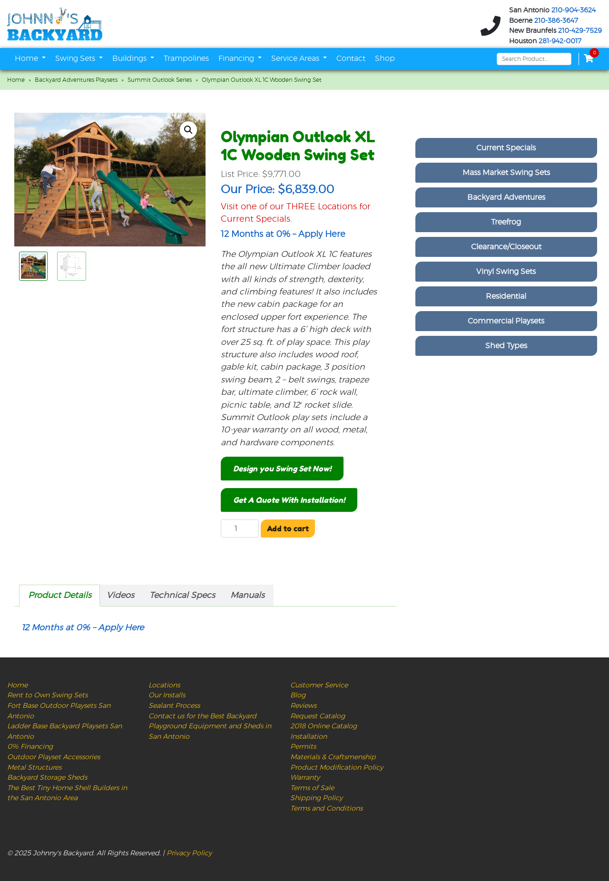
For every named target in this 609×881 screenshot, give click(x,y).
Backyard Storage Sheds (47, 777)
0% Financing (30, 746)
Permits (303, 746)
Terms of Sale (312, 788)
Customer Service (319, 685)
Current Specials (506, 148)
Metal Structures (34, 767)
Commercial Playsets (506, 321)
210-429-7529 (580, 31)
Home (27, 58)
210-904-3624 (573, 10)
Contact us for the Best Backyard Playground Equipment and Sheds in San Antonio (209, 726)
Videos (120, 595)
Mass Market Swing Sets (506, 172)
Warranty (305, 777)
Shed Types (506, 346)
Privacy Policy (189, 853)
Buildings (130, 58)
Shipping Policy (316, 798)
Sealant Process (174, 705)
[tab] (59, 596)
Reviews (303, 705)
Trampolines (186, 58)
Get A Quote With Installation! (289, 500)
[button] (188, 129)
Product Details (59, 595)
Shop (385, 58)
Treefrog (506, 222)
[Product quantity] (240, 528)
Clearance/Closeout (506, 247)
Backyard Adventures (506, 197)
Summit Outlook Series (160, 80)
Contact (350, 58)
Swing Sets (76, 58)
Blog (297, 695)
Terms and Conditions (326, 808)
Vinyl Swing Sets (506, 271)
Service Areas (296, 58)
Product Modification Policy (336, 767)
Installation (308, 736)
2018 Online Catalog (323, 726)
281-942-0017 (560, 41)
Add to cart (288, 528)
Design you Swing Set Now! (282, 468)
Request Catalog (317, 716)
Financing (237, 58)
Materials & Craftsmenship (333, 757)
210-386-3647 (556, 21)
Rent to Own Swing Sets (47, 695)
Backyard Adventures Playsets (76, 80)
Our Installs (166, 695)
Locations (164, 685)
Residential (506, 296)
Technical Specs (182, 595)
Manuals (247, 595)
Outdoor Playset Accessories (53, 757)
